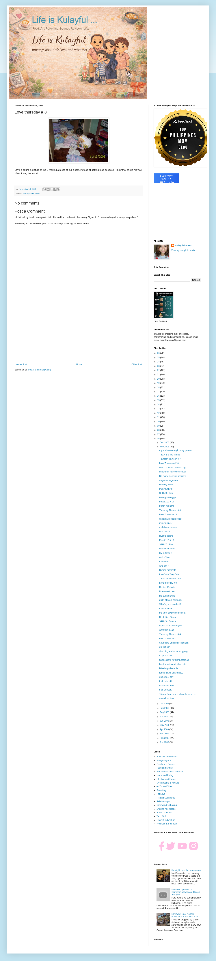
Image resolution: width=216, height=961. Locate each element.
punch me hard (166, 506)
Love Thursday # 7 (168, 638)
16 (158, 396)
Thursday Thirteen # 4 (170, 634)
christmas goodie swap (170, 519)
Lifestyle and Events (166, 779)
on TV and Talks (164, 786)
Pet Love (161, 794)
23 (158, 366)
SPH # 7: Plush (166, 544)
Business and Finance (167, 756)
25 (158, 357)
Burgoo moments (167, 570)
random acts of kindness (171, 672)
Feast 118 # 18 (166, 540)
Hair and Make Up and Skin (170, 771)
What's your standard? (170, 604)
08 (158, 430)
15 (158, 400)
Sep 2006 (165, 708)
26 (158, 353)
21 (158, 374)
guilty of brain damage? (170, 600)
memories (164, 561)
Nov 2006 (165, 446)
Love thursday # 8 (168, 583)
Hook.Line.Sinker (167, 617)
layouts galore (166, 536)
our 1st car (164, 647)
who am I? (164, 566)
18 (158, 387)
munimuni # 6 (165, 608)
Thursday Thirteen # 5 (170, 578)
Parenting (161, 790)
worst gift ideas (166, 630)
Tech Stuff (161, 816)
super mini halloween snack (172, 471)
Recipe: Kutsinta (167, 587)
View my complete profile (183, 250)
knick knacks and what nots (172, 664)
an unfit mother (166, 698)
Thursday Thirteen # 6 (170, 510)
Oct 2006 (164, 703)
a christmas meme (168, 527)
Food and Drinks (165, 768)
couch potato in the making (172, 467)
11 (158, 417)
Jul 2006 (164, 716)
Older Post (136, 364)
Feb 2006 (165, 738)
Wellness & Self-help (167, 823)
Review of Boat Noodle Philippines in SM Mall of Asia (186, 915)
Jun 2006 (165, 721)
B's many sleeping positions (172, 476)
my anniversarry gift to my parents (175, 450)
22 (158, 370)
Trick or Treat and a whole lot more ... (177, 694)
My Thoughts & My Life (168, 783)
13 (158, 408)
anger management (168, 480)
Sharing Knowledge (166, 809)
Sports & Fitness (165, 812)
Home (79, 364)
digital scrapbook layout (170, 625)
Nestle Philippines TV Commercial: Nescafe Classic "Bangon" (186, 892)
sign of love (164, 531)
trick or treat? (165, 681)
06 (158, 438)
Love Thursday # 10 (169, 463)
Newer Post (21, 364)
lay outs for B (165, 553)
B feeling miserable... (169, 668)
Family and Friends (31, 193)
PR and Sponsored (166, 798)
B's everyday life (167, 596)
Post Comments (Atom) (39, 369)
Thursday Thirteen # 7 (170, 459)
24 (158, 361)
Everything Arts (164, 760)
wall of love (164, 557)
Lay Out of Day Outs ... (170, 574)
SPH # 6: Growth (167, 621)
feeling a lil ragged (168, 497)
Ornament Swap (167, 685)
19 (158, 383)
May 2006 (165, 725)
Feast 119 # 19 (166, 501)
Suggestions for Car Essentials (174, 660)
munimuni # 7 (165, 523)
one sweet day (166, 677)
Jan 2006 (165, 742)
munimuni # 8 (165, 489)
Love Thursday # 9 (168, 514)
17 (158, 391)
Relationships (163, 801)
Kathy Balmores (183, 245)
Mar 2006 (165, 733)
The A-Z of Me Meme (169, 454)
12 (158, 413)
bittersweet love (166, 591)
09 (158, 426)
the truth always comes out (172, 613)
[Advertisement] (79, 333)
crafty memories (167, 548)
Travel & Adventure (166, 820)
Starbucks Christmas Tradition (174, 643)
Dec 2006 (165, 442)
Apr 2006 (164, 729)
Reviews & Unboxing (167, 805)
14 (158, 404)
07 (158, 434)
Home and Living (165, 775)
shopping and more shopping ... (174, 651)
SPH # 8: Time (166, 493)
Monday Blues (166, 484)
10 (158, 421)
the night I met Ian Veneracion (186, 870)
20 (158, 379)
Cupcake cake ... (167, 655)
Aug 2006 (165, 712)
